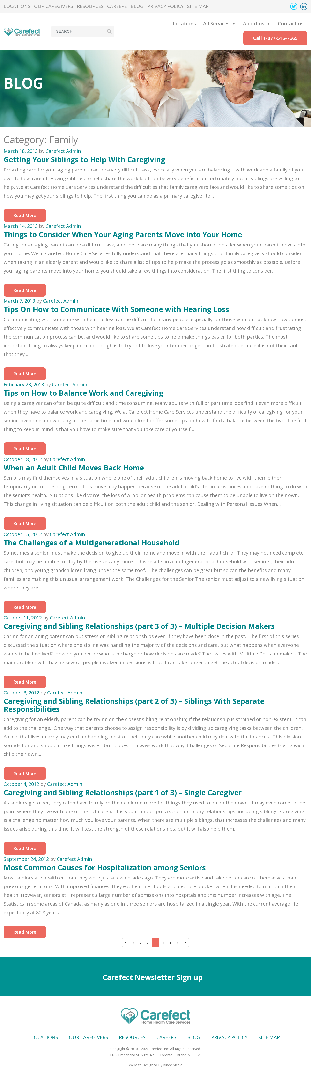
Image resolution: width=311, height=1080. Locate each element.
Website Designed (143, 1065)
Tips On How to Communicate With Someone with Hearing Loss (116, 309)
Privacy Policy (165, 6)
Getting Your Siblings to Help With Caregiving (84, 159)
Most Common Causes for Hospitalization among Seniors (105, 867)
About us (253, 23)
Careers (117, 6)
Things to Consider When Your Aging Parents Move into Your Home (123, 234)
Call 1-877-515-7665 (275, 38)
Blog (137, 6)
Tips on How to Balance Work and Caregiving (83, 393)
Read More (24, 215)
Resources (90, 6)
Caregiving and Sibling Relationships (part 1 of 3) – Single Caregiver (123, 792)
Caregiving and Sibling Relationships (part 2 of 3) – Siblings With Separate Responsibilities (134, 705)
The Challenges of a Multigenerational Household (91, 543)
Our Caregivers (53, 6)
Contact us (291, 23)
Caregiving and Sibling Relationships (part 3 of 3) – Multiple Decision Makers (139, 626)
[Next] (185, 942)
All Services (216, 23)
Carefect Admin (63, 151)
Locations (17, 6)
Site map (198, 6)
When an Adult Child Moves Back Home (74, 468)
